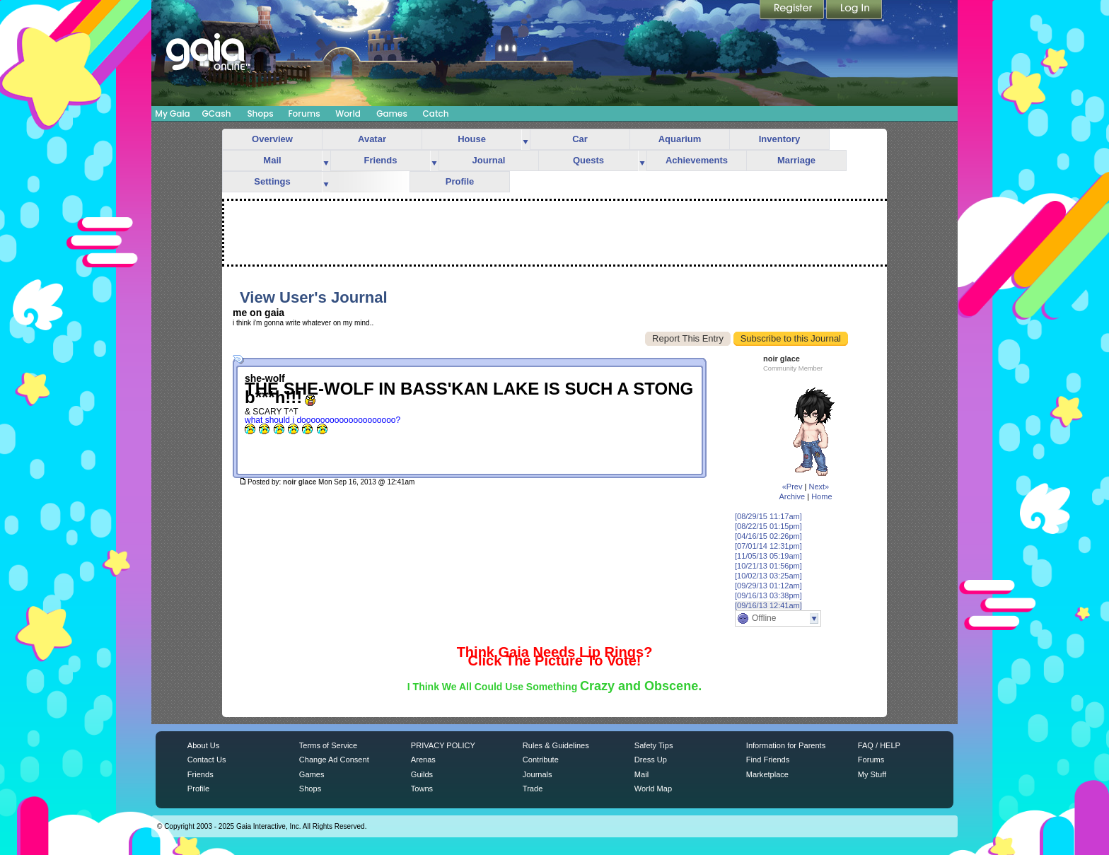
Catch (436, 113)
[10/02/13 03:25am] (768, 575)
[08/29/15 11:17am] (768, 516)
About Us (203, 745)
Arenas (423, 759)
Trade (532, 788)
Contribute (541, 759)
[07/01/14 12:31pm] (768, 546)
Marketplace (767, 774)
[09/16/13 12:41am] (768, 605)
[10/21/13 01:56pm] (768, 566)
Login (854, 10)
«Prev (792, 486)
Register (793, 10)
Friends (380, 160)
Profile (460, 181)
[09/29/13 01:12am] (768, 585)
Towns (422, 788)
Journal (489, 160)
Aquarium (680, 139)
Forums (304, 113)
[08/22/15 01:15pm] (768, 526)
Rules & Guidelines (556, 745)
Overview (272, 139)
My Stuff (872, 774)
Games (391, 113)
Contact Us (206, 759)
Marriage (796, 160)
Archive (792, 496)
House (472, 139)
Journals (537, 774)
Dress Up (650, 759)
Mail (272, 160)
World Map (653, 788)
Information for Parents (785, 745)
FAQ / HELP (879, 745)
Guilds (422, 774)
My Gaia (172, 113)
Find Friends (767, 759)
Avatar (372, 139)
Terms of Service (328, 745)
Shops (260, 113)
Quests (588, 160)
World (348, 113)
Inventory (780, 139)
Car (580, 139)
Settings (272, 181)
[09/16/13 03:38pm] (768, 595)
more (525, 139)
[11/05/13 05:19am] (768, 556)
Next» (818, 486)
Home (821, 496)
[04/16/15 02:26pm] (768, 536)
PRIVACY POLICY (443, 745)
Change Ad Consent (334, 759)
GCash (216, 113)
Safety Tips (653, 745)
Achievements (697, 160)
